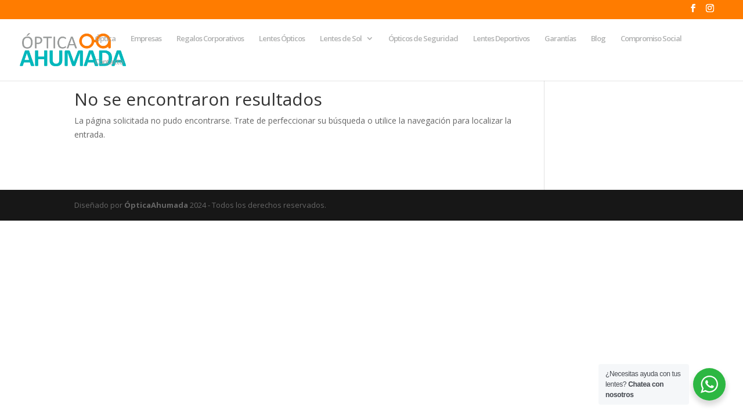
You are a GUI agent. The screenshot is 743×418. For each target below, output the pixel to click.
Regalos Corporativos (210, 39)
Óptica (105, 39)
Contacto (109, 62)
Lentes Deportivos (501, 39)
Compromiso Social (651, 39)
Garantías (560, 39)
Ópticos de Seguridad (423, 39)
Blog (598, 39)
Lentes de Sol (341, 39)
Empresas (146, 39)
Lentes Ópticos (282, 39)
